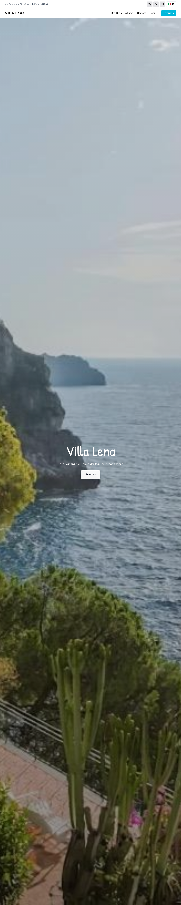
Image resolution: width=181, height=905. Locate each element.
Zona (152, 13)
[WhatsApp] (156, 4)
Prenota (169, 13)
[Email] (162, 4)
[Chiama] (149, 4)
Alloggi (129, 13)
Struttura (116, 13)
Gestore (141, 13)
